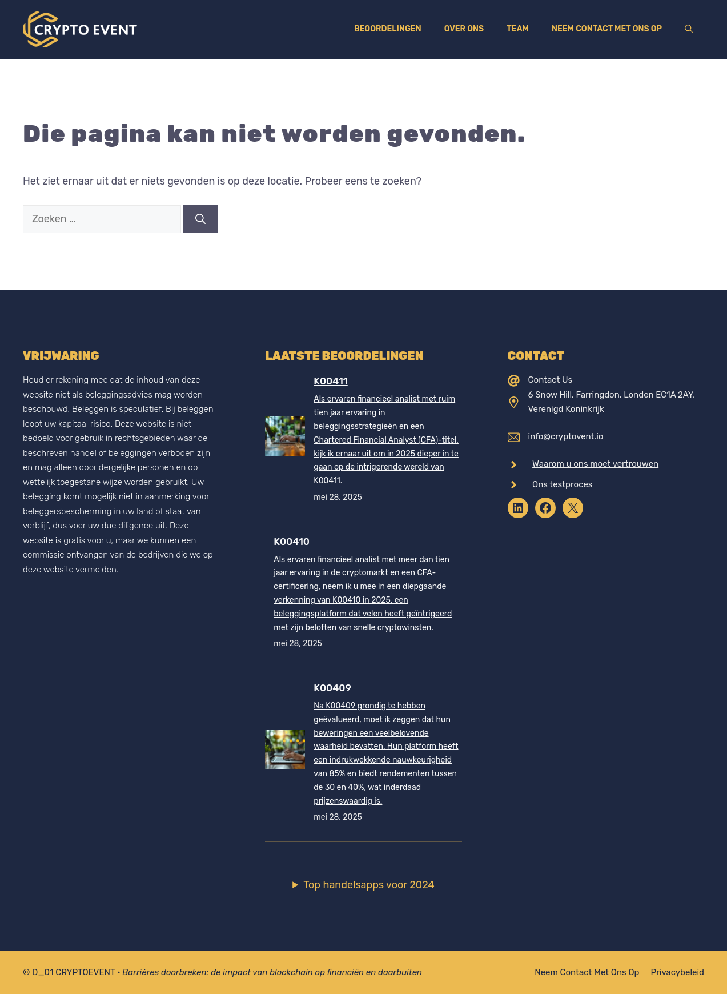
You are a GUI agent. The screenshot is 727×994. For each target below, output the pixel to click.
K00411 (330, 381)
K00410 (292, 541)
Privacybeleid (678, 972)
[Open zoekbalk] (688, 29)
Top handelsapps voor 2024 (369, 885)
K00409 (332, 688)
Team (518, 29)
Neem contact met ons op (607, 29)
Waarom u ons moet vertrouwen (595, 464)
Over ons (464, 29)
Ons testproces (562, 484)
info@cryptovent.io (566, 436)
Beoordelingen (387, 29)
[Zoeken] (200, 219)
